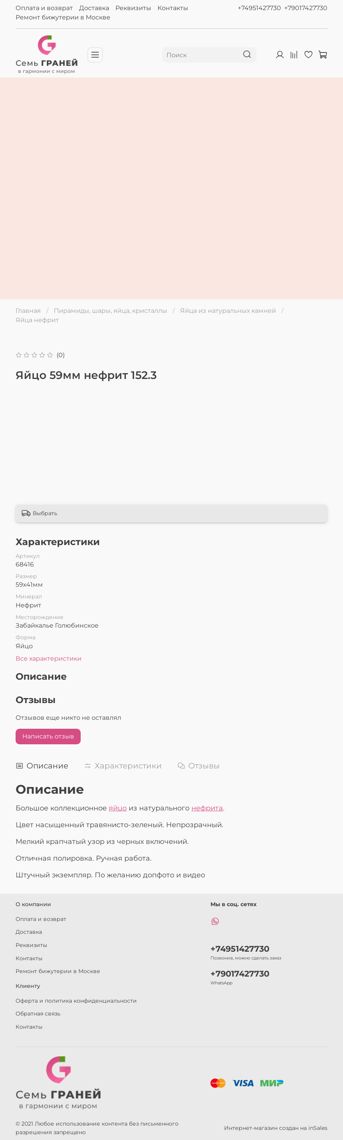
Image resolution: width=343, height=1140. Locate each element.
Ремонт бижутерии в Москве (63, 17)
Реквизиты (133, 8)
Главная (28, 310)
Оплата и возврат (44, 8)
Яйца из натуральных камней (228, 310)
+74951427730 (259, 8)
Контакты (172, 8)
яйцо (118, 808)
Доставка (94, 8)
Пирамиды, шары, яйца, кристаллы (110, 310)
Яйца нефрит (37, 320)
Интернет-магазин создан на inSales (275, 1127)
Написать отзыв (48, 736)
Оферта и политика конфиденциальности (76, 1000)
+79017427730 (305, 8)
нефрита (207, 808)
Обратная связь (38, 1013)
